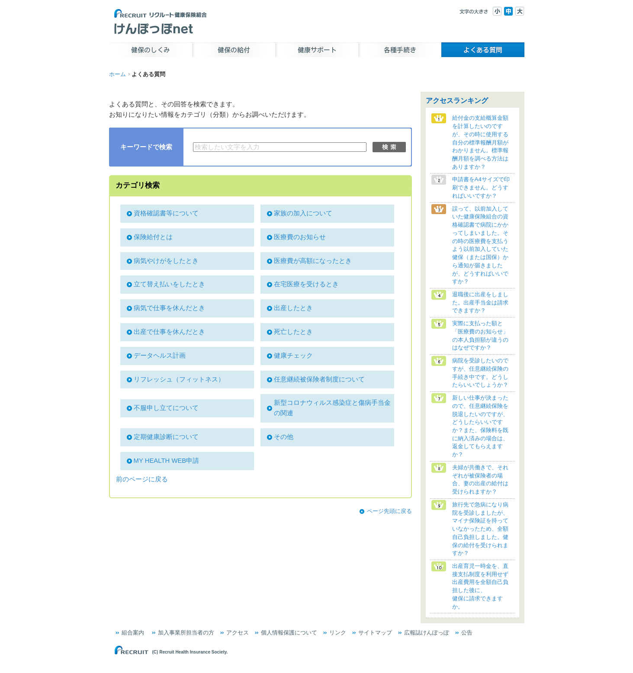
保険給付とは (153, 237)
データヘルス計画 (160, 355)
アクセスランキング (457, 100)
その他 (283, 436)
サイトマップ (375, 632)
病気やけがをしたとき (166, 260)
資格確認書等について (166, 213)
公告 (466, 632)
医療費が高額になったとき (313, 260)
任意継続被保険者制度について (319, 379)
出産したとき (293, 307)
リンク (337, 632)
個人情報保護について (289, 632)
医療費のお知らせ (300, 237)
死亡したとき (293, 331)
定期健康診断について (166, 436)
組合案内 (133, 632)
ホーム (117, 74)
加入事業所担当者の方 (186, 632)
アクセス (237, 632)
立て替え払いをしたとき (169, 284)
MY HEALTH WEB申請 (166, 460)
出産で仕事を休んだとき (169, 331)
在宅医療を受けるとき (306, 284)
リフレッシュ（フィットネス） (179, 379)
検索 (389, 147)
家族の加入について (303, 213)
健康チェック (293, 355)
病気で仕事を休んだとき (169, 307)
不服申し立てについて (166, 407)
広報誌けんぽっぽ (426, 632)
